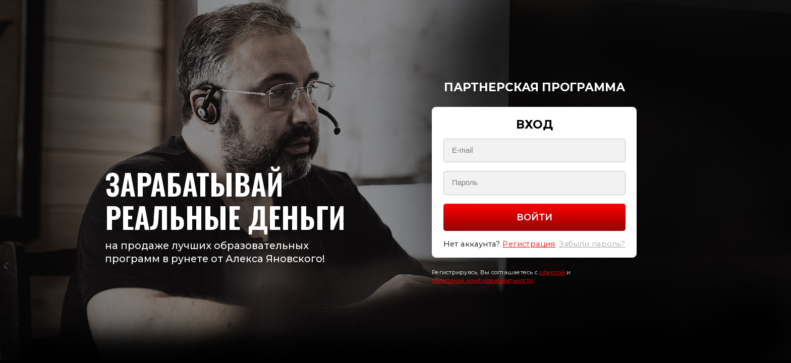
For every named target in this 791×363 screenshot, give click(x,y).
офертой (552, 272)
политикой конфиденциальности (482, 280)
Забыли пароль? (592, 244)
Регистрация (528, 244)
